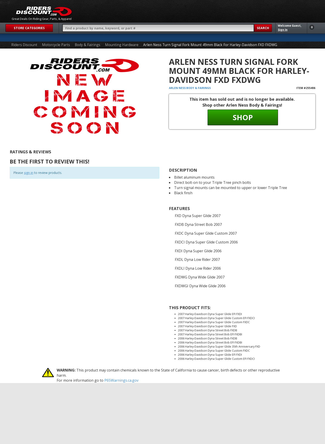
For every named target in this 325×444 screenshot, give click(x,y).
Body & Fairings (87, 44)
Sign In (283, 30)
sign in (28, 173)
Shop (243, 117)
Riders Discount (24, 44)
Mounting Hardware (121, 44)
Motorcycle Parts (56, 44)
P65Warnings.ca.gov (121, 380)
